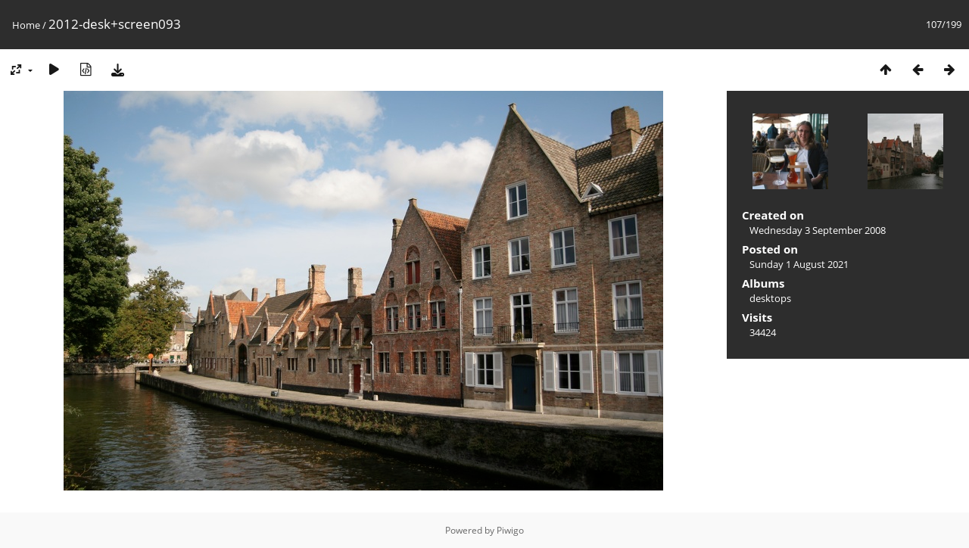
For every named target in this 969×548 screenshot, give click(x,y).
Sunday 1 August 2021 (799, 264)
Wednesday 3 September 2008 (817, 230)
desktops (770, 298)
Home (26, 25)
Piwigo (510, 530)
